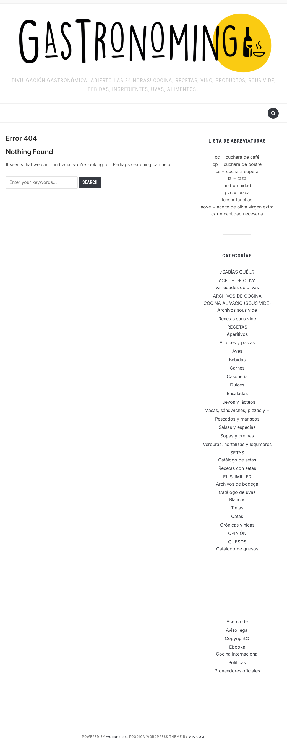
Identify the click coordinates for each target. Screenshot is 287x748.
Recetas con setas (237, 468)
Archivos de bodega (237, 484)
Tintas (237, 507)
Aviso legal (237, 630)
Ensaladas (237, 393)
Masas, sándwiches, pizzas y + (237, 410)
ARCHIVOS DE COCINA (237, 296)
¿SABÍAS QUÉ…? (237, 272)
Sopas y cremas (237, 436)
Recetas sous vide (237, 318)
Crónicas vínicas (237, 525)
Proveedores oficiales (237, 671)
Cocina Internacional (237, 654)
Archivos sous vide (237, 310)
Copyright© (237, 638)
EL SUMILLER (237, 476)
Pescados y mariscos (237, 419)
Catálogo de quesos (237, 548)
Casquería (237, 376)
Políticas (237, 662)
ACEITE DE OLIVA (237, 280)
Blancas (237, 499)
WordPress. (116, 736)
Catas (237, 516)
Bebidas (237, 359)
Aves (237, 351)
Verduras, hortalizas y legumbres (237, 444)
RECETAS (237, 327)
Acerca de (237, 621)
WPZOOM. (198, 736)
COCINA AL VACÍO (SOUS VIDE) (237, 303)
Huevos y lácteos (237, 402)
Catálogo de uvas (237, 492)
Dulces (237, 385)
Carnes (237, 368)
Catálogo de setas (237, 460)
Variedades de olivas (237, 287)
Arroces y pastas (237, 342)
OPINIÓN (237, 533)
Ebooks (237, 647)
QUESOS (237, 542)
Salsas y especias (237, 427)
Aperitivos (237, 334)
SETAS (237, 452)
